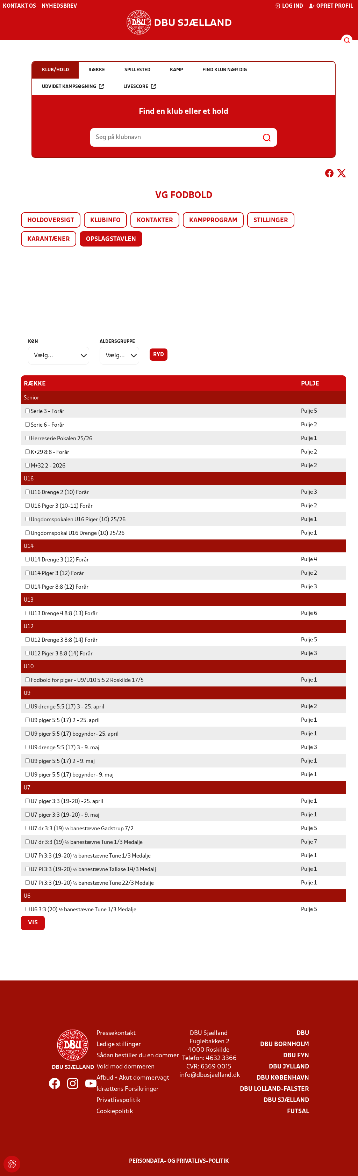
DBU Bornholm (284, 1044)
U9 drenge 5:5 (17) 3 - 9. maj (62, 747)
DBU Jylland (289, 1067)
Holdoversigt (50, 220)
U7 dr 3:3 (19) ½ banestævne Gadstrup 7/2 (79, 828)
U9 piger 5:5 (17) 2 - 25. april (62, 720)
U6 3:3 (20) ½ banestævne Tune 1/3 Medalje (80, 909)
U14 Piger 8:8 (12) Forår (56, 587)
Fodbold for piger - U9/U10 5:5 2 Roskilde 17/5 (84, 680)
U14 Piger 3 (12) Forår (54, 573)
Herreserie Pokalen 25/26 (58, 438)
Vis (33, 922)
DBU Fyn (296, 1055)
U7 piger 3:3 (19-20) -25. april (64, 801)
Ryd (158, 354)
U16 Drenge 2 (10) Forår (57, 492)
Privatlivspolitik (118, 1100)
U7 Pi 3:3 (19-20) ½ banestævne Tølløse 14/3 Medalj (90, 869)
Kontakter (155, 220)
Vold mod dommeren (125, 1067)
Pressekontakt (116, 1033)
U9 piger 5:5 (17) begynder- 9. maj (69, 774)
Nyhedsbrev (59, 6)
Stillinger (270, 220)
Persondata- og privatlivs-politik (179, 1161)
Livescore (139, 86)
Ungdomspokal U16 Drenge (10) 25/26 (74, 533)
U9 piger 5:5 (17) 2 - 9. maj (60, 761)
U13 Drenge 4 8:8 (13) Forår (61, 613)
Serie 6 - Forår (44, 424)
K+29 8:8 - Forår (47, 452)
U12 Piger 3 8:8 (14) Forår (59, 653)
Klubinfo (105, 220)
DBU (302, 1033)
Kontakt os (19, 6)
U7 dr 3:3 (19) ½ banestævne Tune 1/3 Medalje (84, 842)
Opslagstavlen (111, 239)
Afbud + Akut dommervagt (132, 1078)
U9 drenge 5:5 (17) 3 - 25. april (64, 706)
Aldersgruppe (117, 341)
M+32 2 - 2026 (45, 465)
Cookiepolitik (114, 1111)
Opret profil (331, 6)
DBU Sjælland (286, 1100)
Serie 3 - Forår (44, 411)
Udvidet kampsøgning (73, 86)
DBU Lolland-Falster (274, 1089)
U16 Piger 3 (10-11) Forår (59, 506)
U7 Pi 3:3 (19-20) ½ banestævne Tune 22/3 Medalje (89, 883)
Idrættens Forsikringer (127, 1089)
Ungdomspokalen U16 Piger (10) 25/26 (75, 519)
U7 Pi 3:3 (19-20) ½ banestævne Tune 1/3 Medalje (88, 855)
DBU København (283, 1078)
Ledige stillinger (118, 1044)
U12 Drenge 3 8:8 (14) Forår (61, 640)
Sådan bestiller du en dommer (137, 1055)
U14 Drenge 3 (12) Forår (57, 559)
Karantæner (48, 239)
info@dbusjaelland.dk (209, 1075)
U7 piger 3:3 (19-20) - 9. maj (62, 815)
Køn (33, 341)
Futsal (298, 1111)
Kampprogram (213, 220)
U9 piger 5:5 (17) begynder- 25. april (72, 734)
